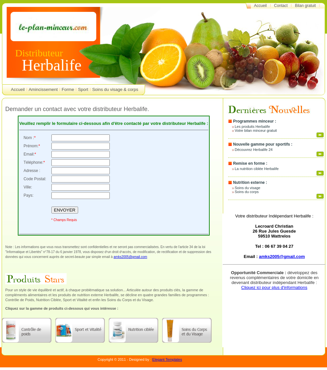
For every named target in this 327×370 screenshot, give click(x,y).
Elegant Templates (167, 359)
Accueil (260, 5)
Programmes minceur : (254, 121)
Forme (68, 89)
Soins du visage (247, 188)
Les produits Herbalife (252, 126)
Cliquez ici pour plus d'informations (274, 287)
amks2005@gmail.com (130, 257)
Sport (83, 89)
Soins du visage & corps (115, 89)
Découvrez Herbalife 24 (254, 150)
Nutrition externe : (250, 182)
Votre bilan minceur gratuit (256, 130)
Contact (280, 5)
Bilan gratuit (305, 5)
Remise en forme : (250, 163)
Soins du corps (247, 192)
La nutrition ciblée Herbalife (257, 169)
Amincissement (43, 89)
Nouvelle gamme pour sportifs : (262, 144)
